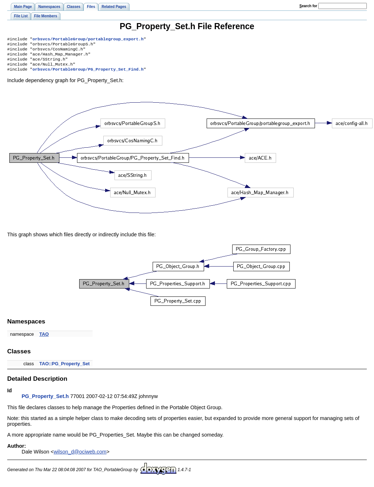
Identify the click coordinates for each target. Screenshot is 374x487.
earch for (308, 6)
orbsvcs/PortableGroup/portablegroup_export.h (88, 40)
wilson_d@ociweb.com (80, 457)
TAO (44, 339)
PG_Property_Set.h (45, 401)
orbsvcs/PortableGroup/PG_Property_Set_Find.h (88, 74)
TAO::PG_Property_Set (64, 368)
